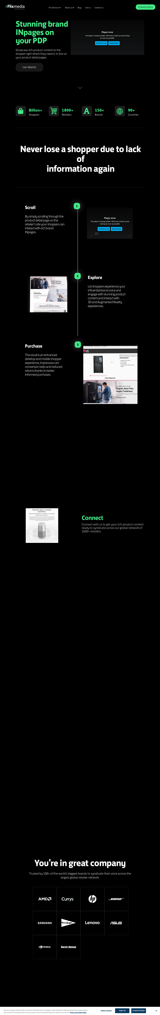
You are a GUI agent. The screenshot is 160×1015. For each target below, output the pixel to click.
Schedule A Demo (145, 7)
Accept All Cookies (139, 1011)
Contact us (99, 7)
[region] (80, 1011)
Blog (79, 7)
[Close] (156, 1010)
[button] (54, 7)
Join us (88, 7)
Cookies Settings (106, 1011)
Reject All (122, 1011)
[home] (15, 7)
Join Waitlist (29, 67)
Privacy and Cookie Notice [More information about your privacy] (78, 1012)
